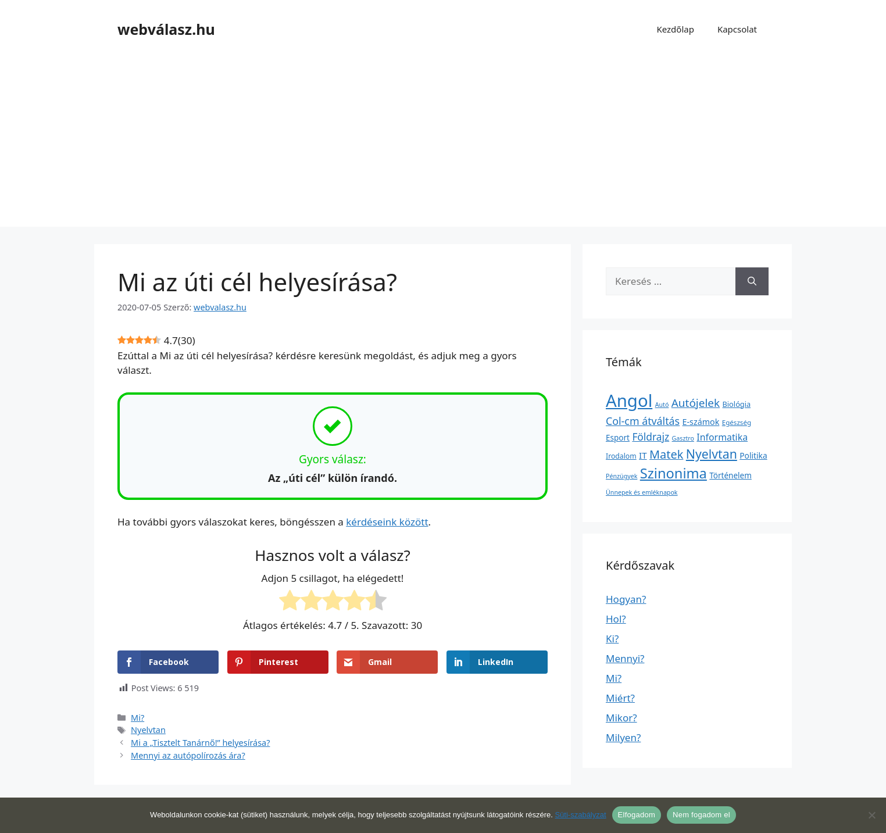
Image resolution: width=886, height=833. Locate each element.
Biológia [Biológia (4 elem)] (737, 404)
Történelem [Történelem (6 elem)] (730, 475)
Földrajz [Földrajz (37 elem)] (650, 437)
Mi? (137, 717)
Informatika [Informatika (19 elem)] (722, 437)
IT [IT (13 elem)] (643, 455)
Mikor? (621, 717)
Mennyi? (625, 658)
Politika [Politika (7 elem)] (753, 455)
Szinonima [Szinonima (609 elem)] (673, 473)
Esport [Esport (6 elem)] (618, 437)
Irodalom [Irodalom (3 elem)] (621, 456)
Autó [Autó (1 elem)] (662, 405)
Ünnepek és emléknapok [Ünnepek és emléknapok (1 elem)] (642, 492)
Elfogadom (636, 814)
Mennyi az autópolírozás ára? (188, 755)
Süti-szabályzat (580, 814)
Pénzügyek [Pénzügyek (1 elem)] (621, 476)
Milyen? (623, 737)
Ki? (612, 638)
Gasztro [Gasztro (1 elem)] (683, 438)
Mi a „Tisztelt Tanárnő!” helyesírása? (200, 742)
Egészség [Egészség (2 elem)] (736, 422)
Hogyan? (626, 599)
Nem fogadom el (701, 814)
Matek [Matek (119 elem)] (666, 454)
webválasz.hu (166, 29)
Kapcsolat (737, 29)
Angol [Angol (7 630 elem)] (629, 400)
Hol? (616, 618)
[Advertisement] (443, 145)
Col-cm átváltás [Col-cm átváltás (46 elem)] (643, 421)
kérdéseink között (387, 521)
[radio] (290, 602)
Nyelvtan (148, 729)
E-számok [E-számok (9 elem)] (701, 421)
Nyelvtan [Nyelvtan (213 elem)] (711, 453)
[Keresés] (752, 281)
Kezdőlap (675, 29)
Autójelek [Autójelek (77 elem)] (695, 402)
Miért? (620, 698)
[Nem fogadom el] (871, 815)
